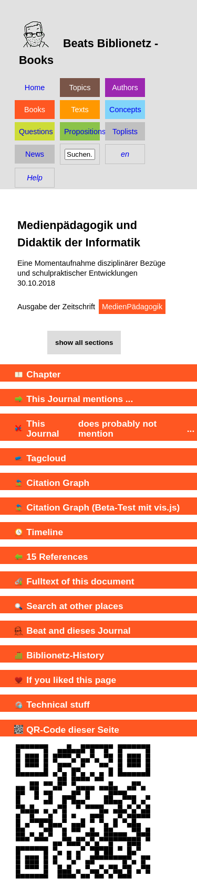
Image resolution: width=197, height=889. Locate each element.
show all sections (84, 342)
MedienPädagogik (132, 306)
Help (35, 178)
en (125, 154)
